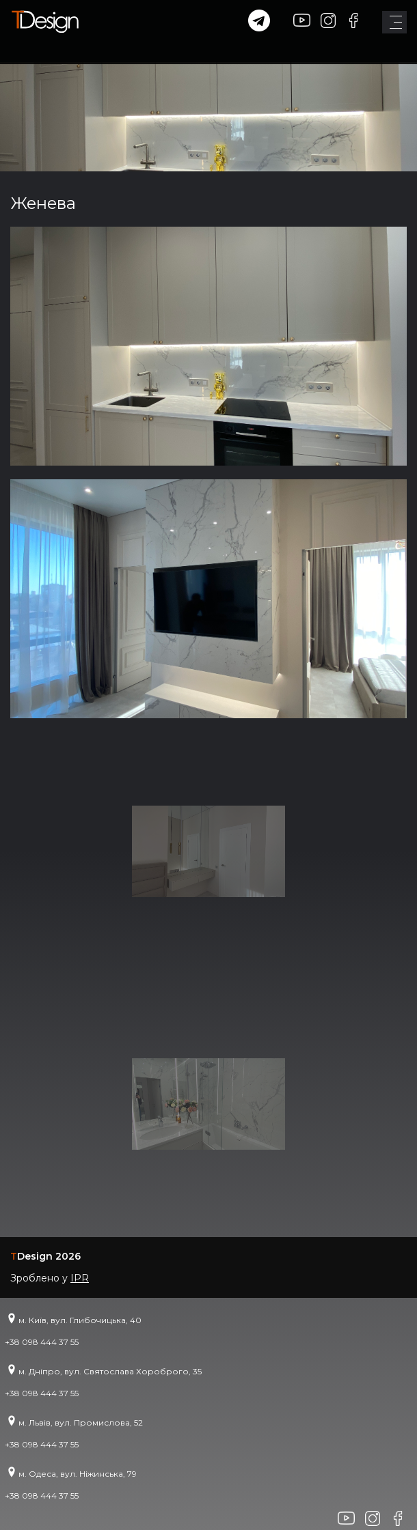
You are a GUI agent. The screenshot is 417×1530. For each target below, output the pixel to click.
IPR (79, 1278)
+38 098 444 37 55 (42, 1342)
